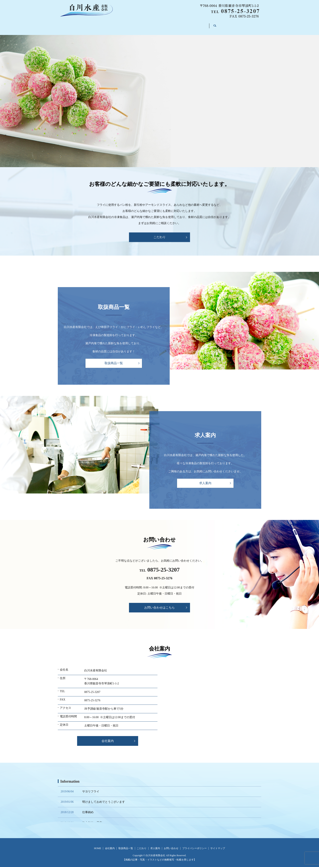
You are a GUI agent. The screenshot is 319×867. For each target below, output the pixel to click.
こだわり (163, 24)
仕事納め (88, 808)
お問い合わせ (212, 24)
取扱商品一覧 (138, 24)
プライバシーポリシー (194, 845)
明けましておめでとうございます (103, 798)
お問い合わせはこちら (159, 604)
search (235, 24)
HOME (91, 24)
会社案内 (112, 24)
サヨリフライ (90, 788)
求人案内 (186, 24)
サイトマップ (217, 845)
